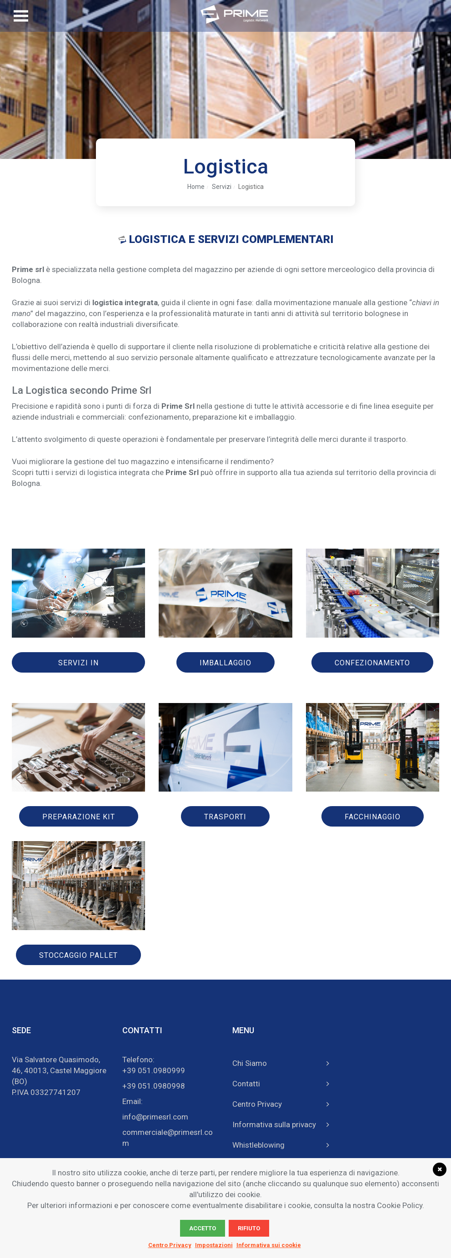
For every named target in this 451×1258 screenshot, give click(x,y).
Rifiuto (249, 1228)
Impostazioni (214, 1245)
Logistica (251, 186)
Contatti (246, 1083)
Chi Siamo (249, 1063)
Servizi (221, 186)
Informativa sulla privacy (274, 1124)
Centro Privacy (257, 1104)
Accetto (202, 1228)
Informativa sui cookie (268, 1245)
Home (196, 186)
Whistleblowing (258, 1144)
